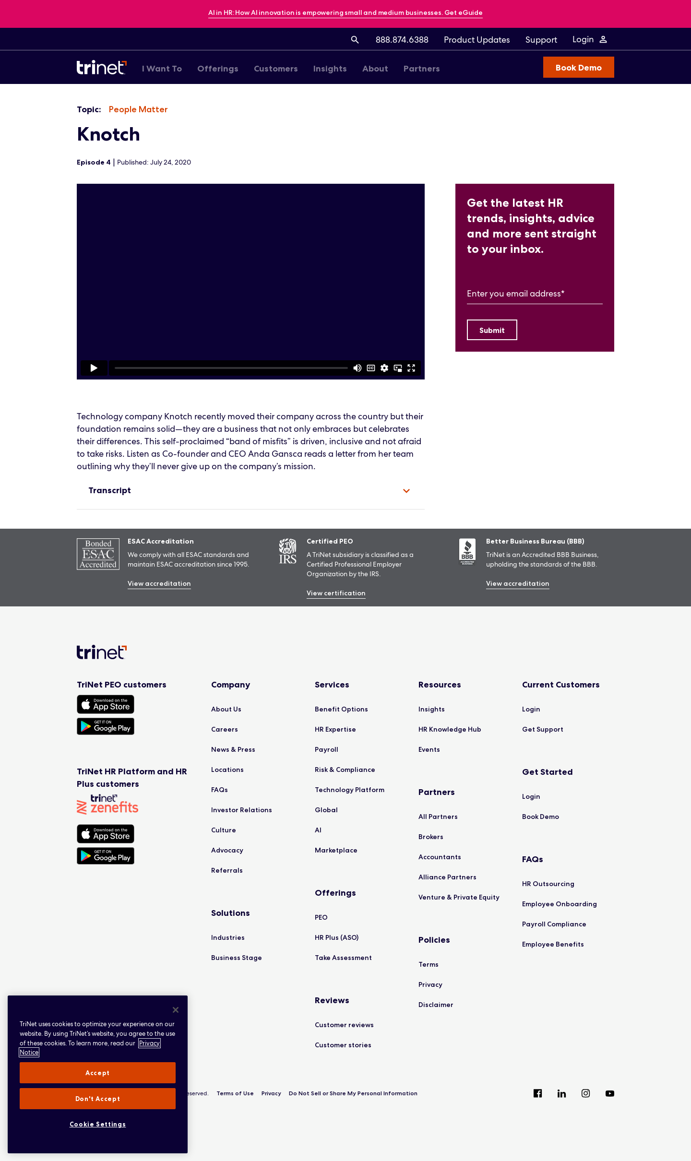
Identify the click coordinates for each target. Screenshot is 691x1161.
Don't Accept (97, 1098)
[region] (251, 281)
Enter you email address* (516, 293)
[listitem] (138, 110)
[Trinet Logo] (104, 67)
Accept (97, 1073)
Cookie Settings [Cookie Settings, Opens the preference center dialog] (98, 1124)
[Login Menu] (590, 39)
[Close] (175, 1009)
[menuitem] (355, 39)
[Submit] (492, 330)
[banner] (345, 13)
